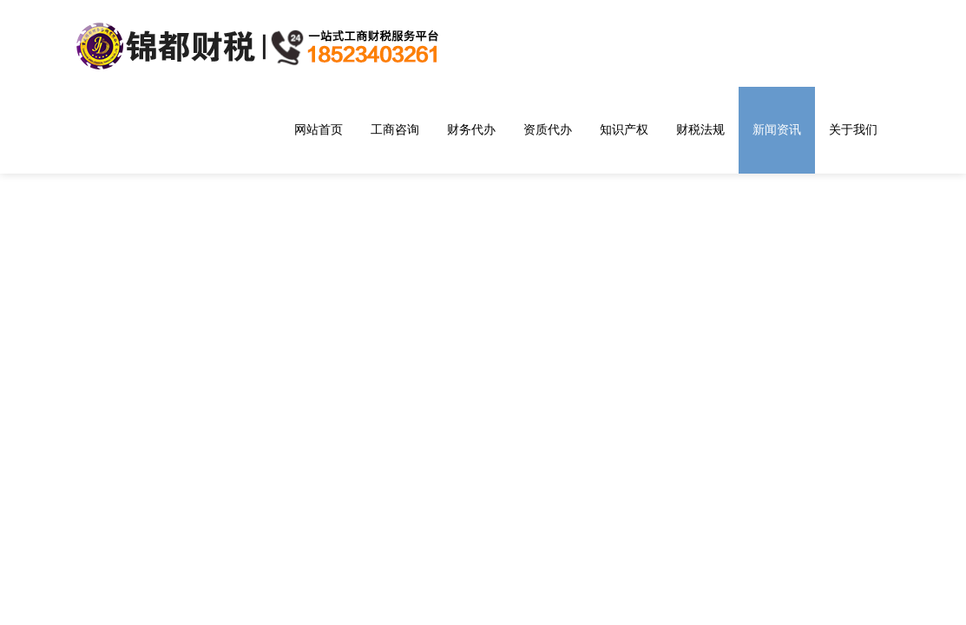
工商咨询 (395, 129)
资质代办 (547, 129)
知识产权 (624, 129)
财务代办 (471, 129)
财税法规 (700, 129)
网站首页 (318, 129)
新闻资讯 (776, 129)
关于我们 (853, 129)
